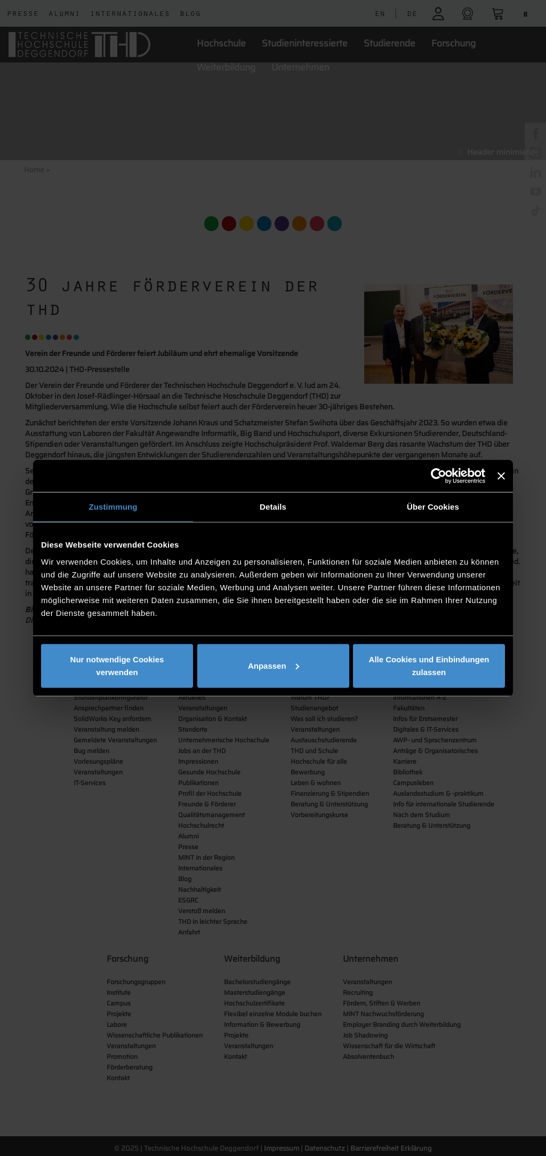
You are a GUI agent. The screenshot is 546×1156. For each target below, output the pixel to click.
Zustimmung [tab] (113, 506)
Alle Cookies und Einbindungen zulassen (429, 665)
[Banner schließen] (501, 476)
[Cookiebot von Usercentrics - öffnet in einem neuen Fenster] (438, 476)
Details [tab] (273, 506)
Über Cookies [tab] (433, 506)
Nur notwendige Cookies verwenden (117, 665)
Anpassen (273, 665)
